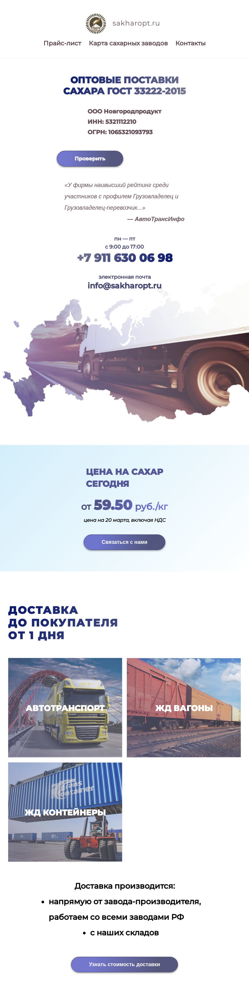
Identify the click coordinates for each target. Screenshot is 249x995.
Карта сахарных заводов (128, 43)
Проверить (90, 159)
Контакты (190, 43)
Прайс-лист (62, 43)
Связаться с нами (124, 542)
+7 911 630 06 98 (124, 258)
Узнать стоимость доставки (124, 964)
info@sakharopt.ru (124, 285)
